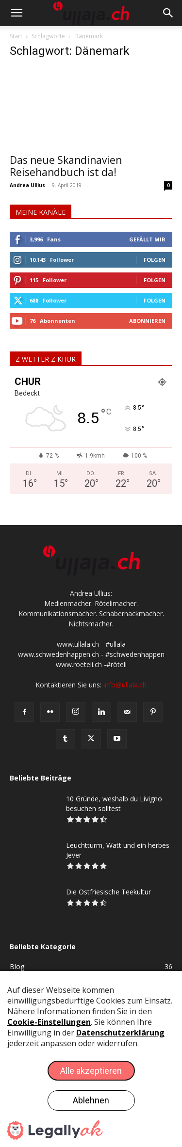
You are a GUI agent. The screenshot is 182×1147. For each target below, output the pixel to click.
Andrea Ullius (27, 185)
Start (16, 36)
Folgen (154, 259)
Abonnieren (147, 320)
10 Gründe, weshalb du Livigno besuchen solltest (114, 803)
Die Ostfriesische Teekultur (108, 891)
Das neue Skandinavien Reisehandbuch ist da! (66, 166)
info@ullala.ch (125, 684)
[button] (16, 13)
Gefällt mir (147, 239)
